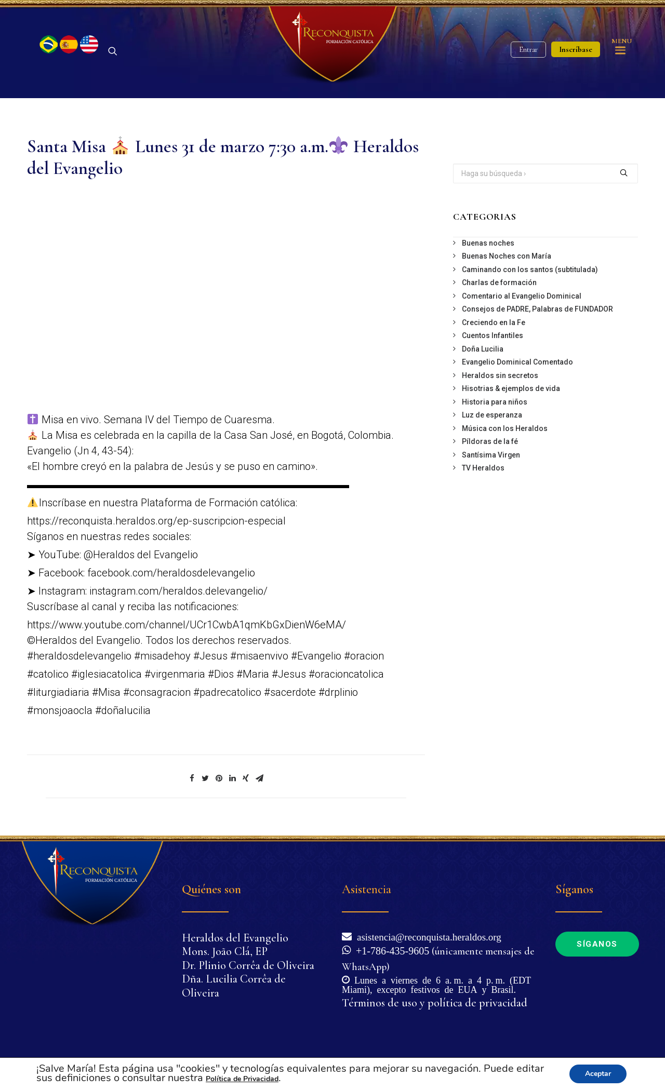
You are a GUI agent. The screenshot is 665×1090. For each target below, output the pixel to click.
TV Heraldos (483, 468)
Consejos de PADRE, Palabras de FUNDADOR (537, 309)
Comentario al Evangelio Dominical (521, 296)
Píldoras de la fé (490, 441)
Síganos (597, 944)
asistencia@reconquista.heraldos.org (426, 936)
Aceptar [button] (598, 1074)
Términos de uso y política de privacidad (434, 1003)
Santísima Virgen (491, 455)
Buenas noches (488, 243)
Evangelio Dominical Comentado (517, 362)
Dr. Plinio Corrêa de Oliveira (248, 965)
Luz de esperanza (492, 415)
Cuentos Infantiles (492, 335)
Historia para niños (494, 402)
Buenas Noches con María (506, 256)
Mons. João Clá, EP (225, 951)
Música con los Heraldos (505, 428)
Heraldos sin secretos (500, 375)
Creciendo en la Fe (493, 322)
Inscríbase (575, 49)
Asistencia (366, 889)
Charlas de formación (499, 282)
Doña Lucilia (482, 349)
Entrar (528, 49)
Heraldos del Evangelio (235, 938)
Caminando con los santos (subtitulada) (530, 269)
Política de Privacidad (242, 1079)
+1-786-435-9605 (390, 950)
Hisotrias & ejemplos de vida (511, 388)
